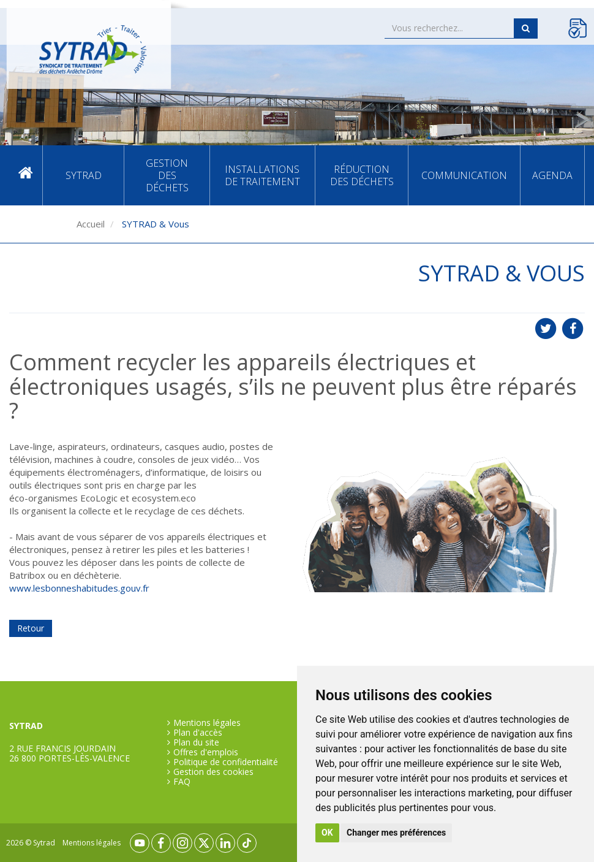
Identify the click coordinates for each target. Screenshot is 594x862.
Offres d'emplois (205, 752)
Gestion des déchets (167, 175)
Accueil (25, 175)
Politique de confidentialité (225, 762)
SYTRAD (84, 175)
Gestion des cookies (213, 772)
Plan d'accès (197, 733)
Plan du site (196, 742)
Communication (464, 175)
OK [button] (327, 832)
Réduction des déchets (362, 175)
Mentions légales (207, 723)
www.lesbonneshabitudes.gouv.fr (79, 588)
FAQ (181, 782)
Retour (30, 628)
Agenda (552, 175)
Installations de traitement (262, 175)
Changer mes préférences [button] (396, 832)
